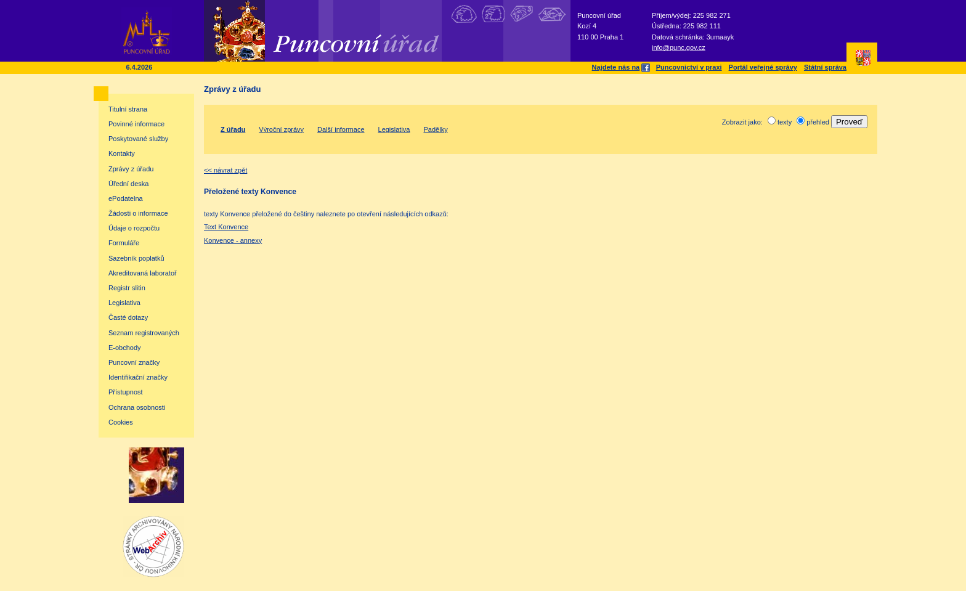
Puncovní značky (134, 362)
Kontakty (121, 153)
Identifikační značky (138, 377)
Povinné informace (136, 124)
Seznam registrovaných (143, 332)
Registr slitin (126, 287)
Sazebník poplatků (136, 258)
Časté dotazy (128, 317)
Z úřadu (233, 129)
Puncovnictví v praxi (689, 67)
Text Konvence (226, 226)
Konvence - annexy (233, 240)
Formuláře (123, 243)
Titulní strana (127, 109)
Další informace (340, 129)
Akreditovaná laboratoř (142, 273)
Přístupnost (125, 392)
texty (784, 122)
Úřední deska (128, 183)
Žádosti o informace (138, 213)
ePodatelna (125, 198)
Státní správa (825, 67)
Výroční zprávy (281, 129)
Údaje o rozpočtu (134, 228)
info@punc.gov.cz (678, 47)
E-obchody (124, 347)
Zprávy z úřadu (130, 169)
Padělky (436, 129)
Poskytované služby (138, 138)
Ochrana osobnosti (136, 407)
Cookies (120, 422)
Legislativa (124, 302)
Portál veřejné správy (763, 67)
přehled (817, 122)
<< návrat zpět (225, 170)
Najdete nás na (620, 67)
